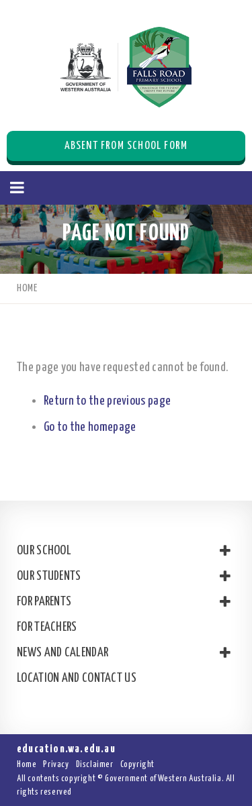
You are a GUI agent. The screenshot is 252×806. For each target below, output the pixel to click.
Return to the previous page (107, 401)
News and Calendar (122, 653)
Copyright (137, 764)
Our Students (122, 576)
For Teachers (47, 627)
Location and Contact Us (76, 678)
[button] (17, 188)
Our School (122, 551)
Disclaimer (95, 764)
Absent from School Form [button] (126, 146)
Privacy (56, 764)
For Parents (122, 602)
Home (26, 764)
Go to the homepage (90, 427)
